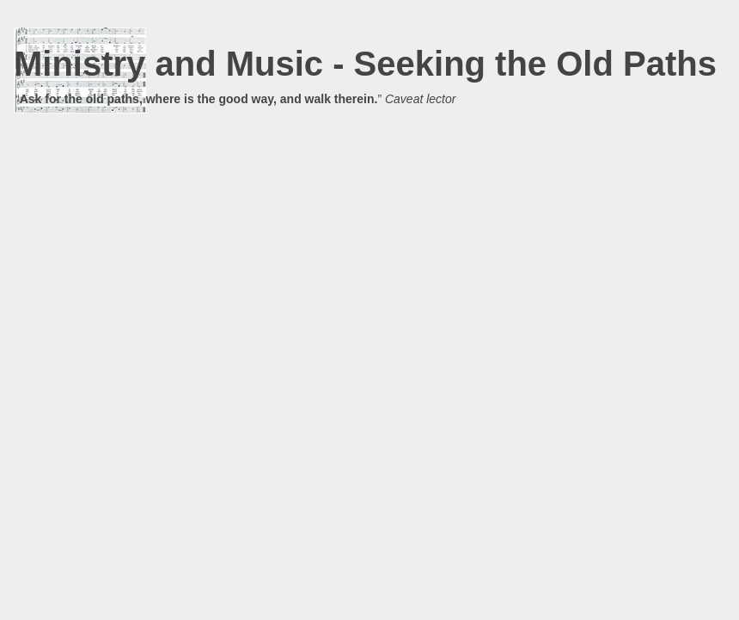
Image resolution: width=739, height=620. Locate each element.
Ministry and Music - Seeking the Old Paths (365, 64)
